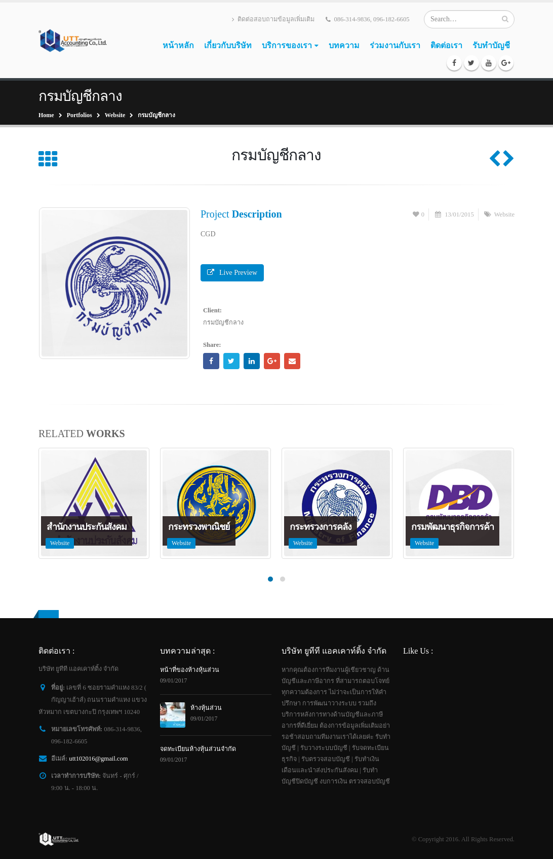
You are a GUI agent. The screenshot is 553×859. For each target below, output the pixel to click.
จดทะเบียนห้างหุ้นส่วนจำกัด (198, 749)
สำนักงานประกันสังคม (87, 527)
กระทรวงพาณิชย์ (199, 527)
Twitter (231, 361)
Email (292, 361)
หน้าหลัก (178, 45)
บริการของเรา (287, 45)
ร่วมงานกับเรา (395, 45)
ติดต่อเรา (446, 45)
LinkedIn (252, 361)
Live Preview (232, 272)
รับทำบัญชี (491, 45)
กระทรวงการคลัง (320, 527)
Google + (272, 361)
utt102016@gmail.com (98, 758)
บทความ (344, 45)
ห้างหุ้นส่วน (206, 707)
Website (504, 214)
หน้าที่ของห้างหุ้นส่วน (189, 669)
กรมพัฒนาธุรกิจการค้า (452, 527)
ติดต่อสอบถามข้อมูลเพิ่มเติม (273, 19)
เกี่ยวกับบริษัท (228, 45)
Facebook (211, 361)
